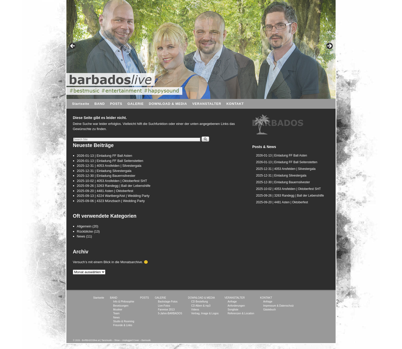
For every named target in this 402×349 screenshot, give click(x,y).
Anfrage (232, 301)
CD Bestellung (199, 301)
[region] (278, 124)
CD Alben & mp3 (200, 305)
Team (116, 313)
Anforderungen (236, 305)
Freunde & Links (122, 325)
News (81, 236)
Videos (195, 309)
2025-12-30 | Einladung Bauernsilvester (106, 176)
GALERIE (135, 104)
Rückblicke (85, 231)
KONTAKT (235, 104)
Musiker (117, 309)
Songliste (233, 309)
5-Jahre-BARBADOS (170, 313)
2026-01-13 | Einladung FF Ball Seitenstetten (110, 161)
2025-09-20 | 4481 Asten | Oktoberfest (105, 191)
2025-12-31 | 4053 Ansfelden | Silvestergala (109, 166)
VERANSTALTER (206, 104)
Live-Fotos (164, 305)
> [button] (329, 46)
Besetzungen (120, 305)
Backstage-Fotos (167, 301)
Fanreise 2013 (166, 309)
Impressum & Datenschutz (278, 305)
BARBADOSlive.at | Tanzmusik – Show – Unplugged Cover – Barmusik (116, 340)
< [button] (73, 46)
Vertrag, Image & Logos (205, 313)
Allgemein (84, 226)
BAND (99, 104)
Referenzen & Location (241, 313)
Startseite (80, 104)
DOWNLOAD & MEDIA (168, 104)
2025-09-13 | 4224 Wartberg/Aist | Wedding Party (113, 196)
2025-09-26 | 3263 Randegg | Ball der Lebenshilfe (113, 186)
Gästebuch (269, 309)
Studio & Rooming (123, 321)
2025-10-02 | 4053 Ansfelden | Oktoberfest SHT (112, 181)
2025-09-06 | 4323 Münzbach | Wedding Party (111, 201)
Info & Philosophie (123, 301)
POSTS (116, 104)
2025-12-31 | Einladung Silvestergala (104, 171)
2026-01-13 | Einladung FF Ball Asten (104, 156)
